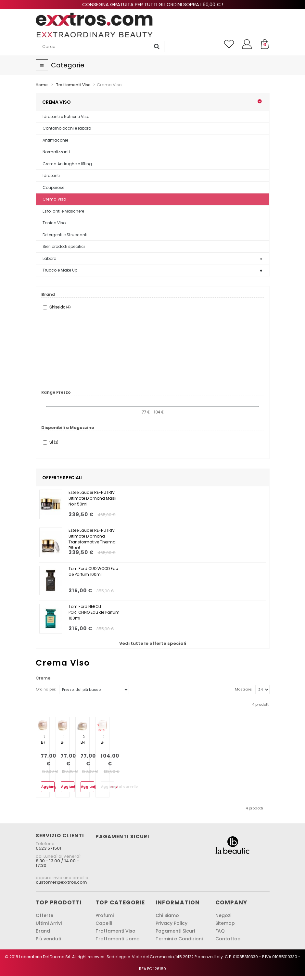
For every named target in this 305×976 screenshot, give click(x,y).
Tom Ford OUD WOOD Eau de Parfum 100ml (93, 571)
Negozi (223, 915)
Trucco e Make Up (60, 270)
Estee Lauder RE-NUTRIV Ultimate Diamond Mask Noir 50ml (92, 498)
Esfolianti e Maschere (63, 211)
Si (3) (53, 442)
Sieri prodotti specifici (64, 246)
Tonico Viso (54, 223)
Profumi (104, 915)
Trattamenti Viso (115, 931)
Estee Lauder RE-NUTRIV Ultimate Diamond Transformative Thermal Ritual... (93, 538)
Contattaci (228, 938)
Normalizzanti (56, 152)
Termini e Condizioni (179, 938)
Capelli (103, 923)
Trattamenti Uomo (117, 938)
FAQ (220, 931)
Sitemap (225, 923)
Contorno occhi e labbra (67, 128)
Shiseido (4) (59, 307)
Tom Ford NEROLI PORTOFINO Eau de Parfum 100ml (94, 612)
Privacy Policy (171, 923)
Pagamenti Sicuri (175, 931)
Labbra (50, 258)
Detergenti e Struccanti (65, 235)
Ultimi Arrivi (49, 923)
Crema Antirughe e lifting (67, 164)
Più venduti (48, 938)
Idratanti (51, 175)
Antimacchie (55, 140)
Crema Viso (54, 199)
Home (42, 84)
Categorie (67, 65)
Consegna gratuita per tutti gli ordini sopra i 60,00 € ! (152, 4)
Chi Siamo (167, 915)
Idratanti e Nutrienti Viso (66, 116)
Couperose (53, 187)
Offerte (44, 915)
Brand (43, 931)
